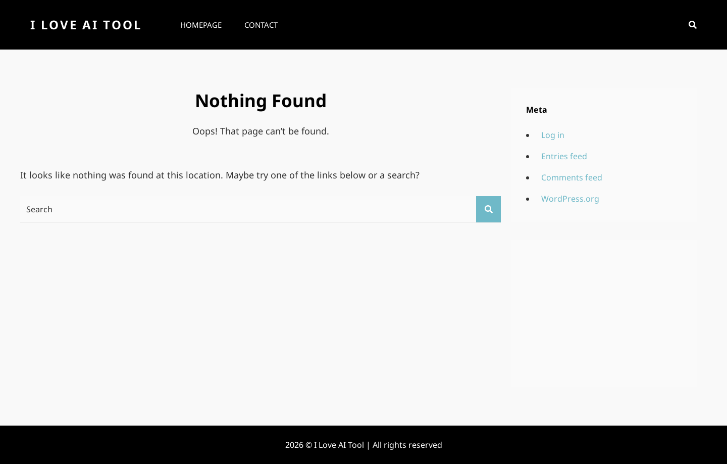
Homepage (201, 25)
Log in (552, 135)
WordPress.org (570, 198)
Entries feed (564, 156)
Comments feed (571, 177)
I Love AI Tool (86, 24)
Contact (261, 25)
